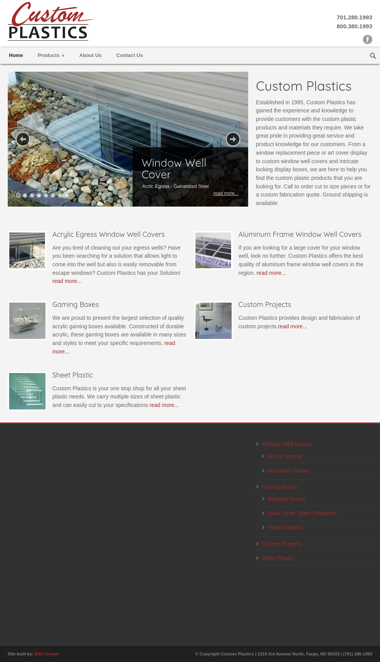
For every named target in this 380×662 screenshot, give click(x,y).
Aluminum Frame (288, 470)
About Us (90, 55)
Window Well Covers (287, 444)
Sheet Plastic (278, 558)
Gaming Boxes (279, 487)
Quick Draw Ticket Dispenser (302, 513)
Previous (23, 139)
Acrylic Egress (285, 456)
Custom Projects (282, 544)
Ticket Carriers (285, 527)
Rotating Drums (286, 499)
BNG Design (47, 654)
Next (233, 139)
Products (51, 55)
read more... (66, 281)
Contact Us (129, 55)
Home (16, 55)
